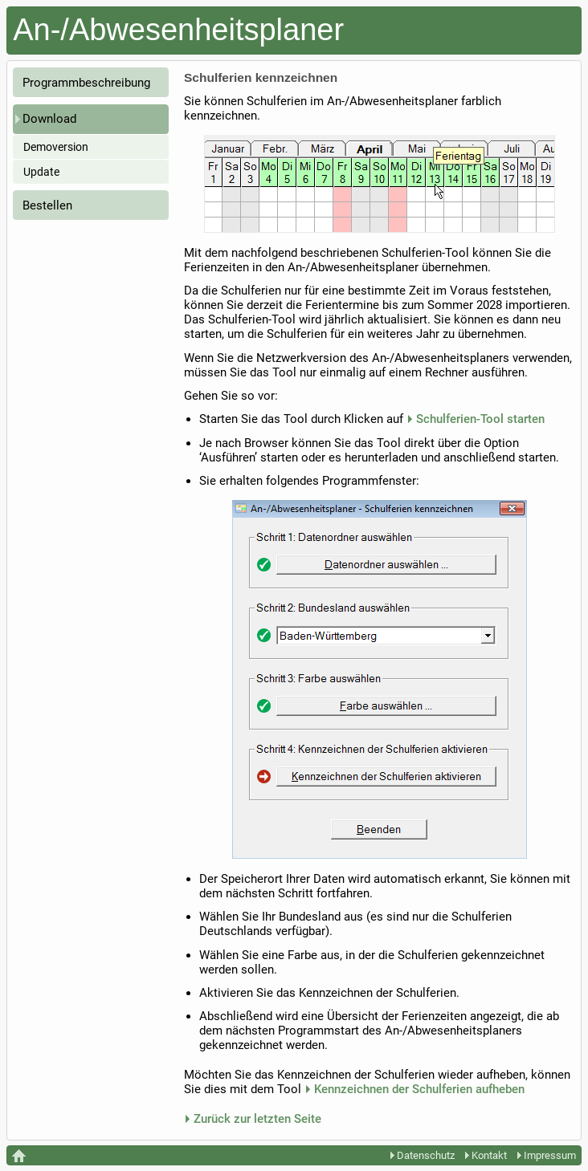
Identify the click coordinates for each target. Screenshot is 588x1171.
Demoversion (55, 147)
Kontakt (486, 1155)
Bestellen (47, 205)
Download (49, 119)
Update (41, 172)
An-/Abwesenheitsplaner (178, 30)
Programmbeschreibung (86, 82)
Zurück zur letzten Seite (257, 1119)
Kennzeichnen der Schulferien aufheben (419, 1089)
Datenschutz (422, 1155)
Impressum (546, 1155)
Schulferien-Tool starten (480, 419)
